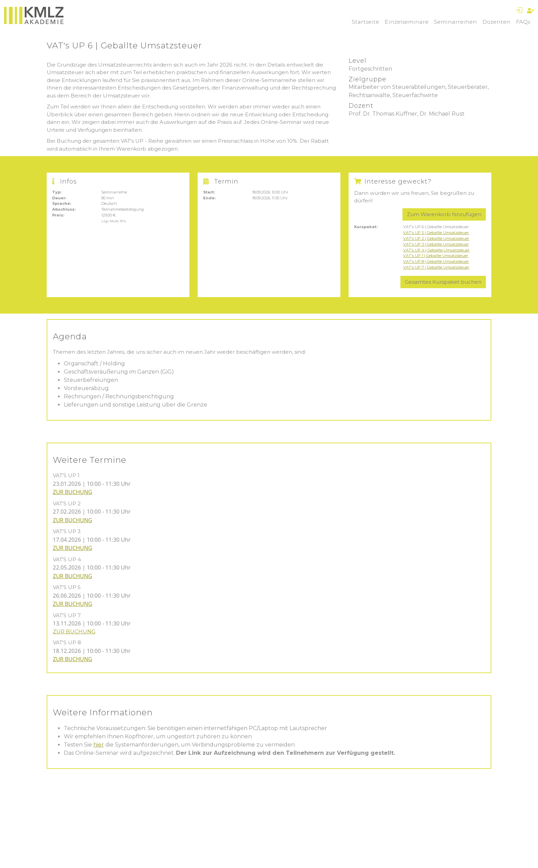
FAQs (523, 22)
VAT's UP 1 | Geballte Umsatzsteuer (435, 255)
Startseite (365, 22)
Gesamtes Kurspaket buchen (443, 282)
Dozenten (496, 22)
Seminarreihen (455, 22)
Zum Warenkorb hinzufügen (444, 214)
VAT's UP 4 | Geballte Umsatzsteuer (436, 250)
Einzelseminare (407, 22)
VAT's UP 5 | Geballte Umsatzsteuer (436, 232)
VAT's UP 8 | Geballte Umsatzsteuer (436, 261)
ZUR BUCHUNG (72, 492)
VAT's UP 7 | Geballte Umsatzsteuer (436, 267)
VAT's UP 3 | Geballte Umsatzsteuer (436, 244)
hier (98, 744)
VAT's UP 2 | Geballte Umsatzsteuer (436, 238)
